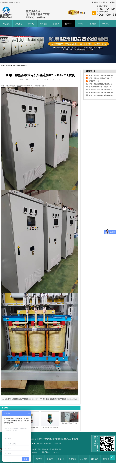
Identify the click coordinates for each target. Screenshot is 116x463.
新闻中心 (68, 24)
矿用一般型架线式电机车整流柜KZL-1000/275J (23, 399)
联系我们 (105, 24)
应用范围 (43, 24)
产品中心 (18, 24)
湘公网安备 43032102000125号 (51, 443)
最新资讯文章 (90, 71)
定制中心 (31, 24)
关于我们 (81, 24)
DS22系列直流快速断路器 (50, 427)
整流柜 (10, 65)
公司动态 (24, 65)
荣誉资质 (56, 24)
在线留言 (104, 2)
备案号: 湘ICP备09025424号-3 (31, 443)
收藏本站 (95, 2)
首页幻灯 (105, 459)
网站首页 (6, 24)
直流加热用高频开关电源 (69, 423)
